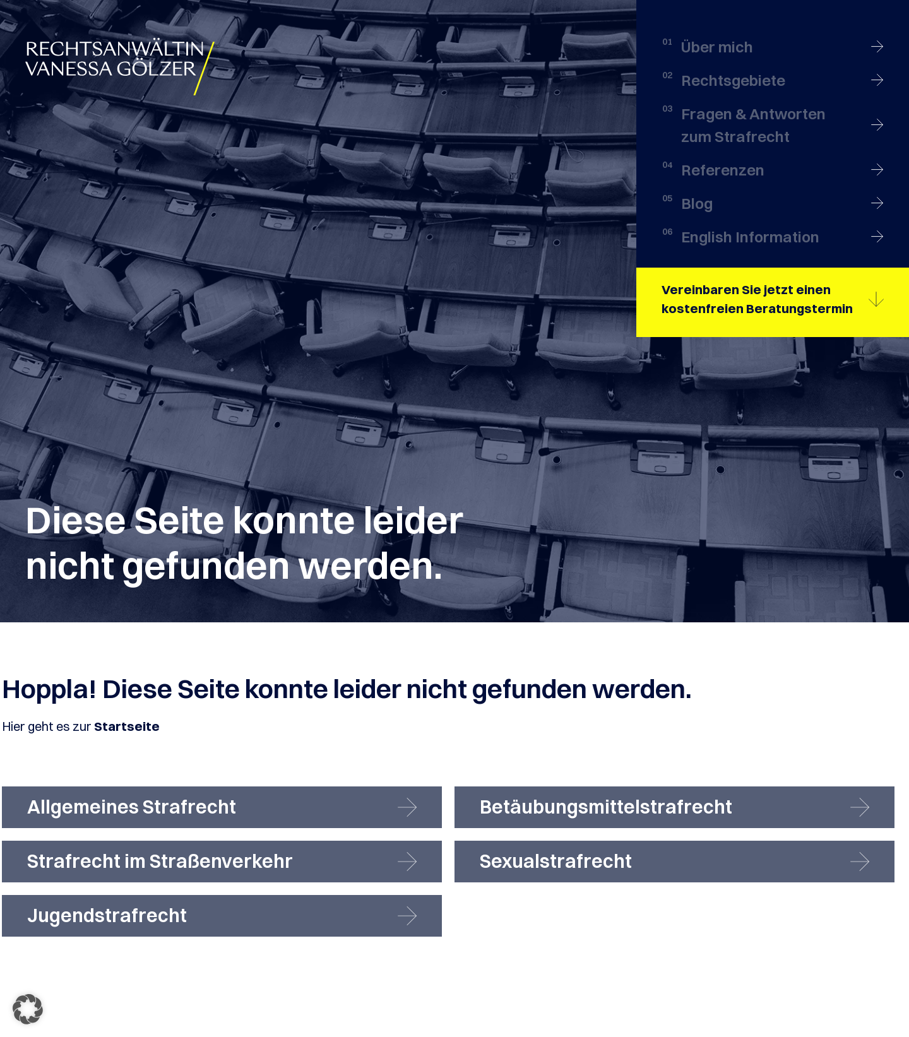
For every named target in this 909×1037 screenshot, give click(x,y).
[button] (28, 1009)
